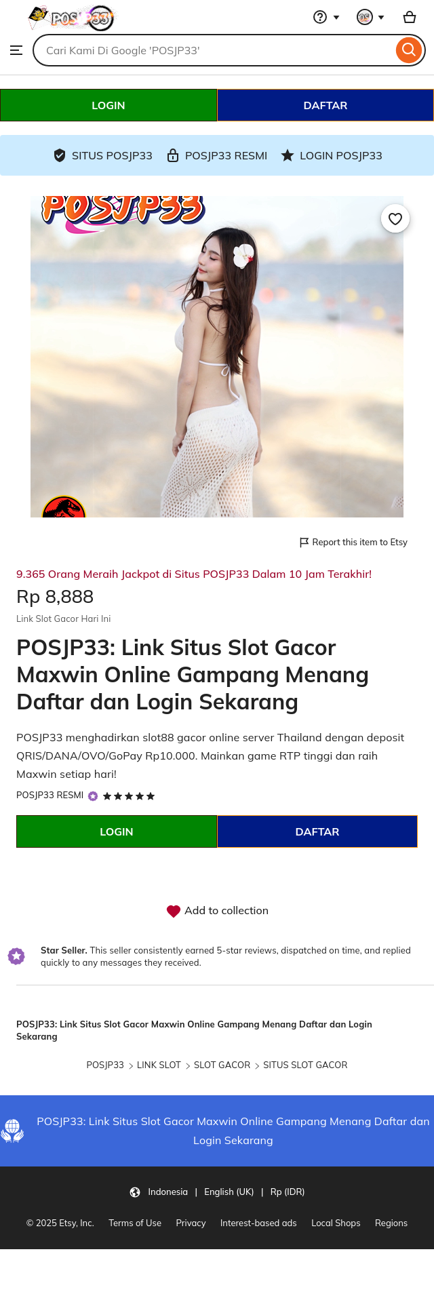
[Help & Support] (326, 17)
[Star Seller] (93, 796)
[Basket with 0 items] (409, 17)
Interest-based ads (258, 1222)
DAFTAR (325, 105)
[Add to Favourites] (395, 218)
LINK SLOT (159, 1064)
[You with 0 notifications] (371, 17)
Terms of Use (134, 1222)
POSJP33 (105, 1064)
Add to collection (217, 911)
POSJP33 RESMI (49, 794)
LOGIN (108, 105)
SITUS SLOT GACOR (305, 1064)
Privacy (191, 1222)
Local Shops (335, 1222)
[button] (217, 1191)
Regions (391, 1222)
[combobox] (213, 50)
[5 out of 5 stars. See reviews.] (131, 795)
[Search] (409, 50)
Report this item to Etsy (353, 542)
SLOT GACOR (222, 1064)
